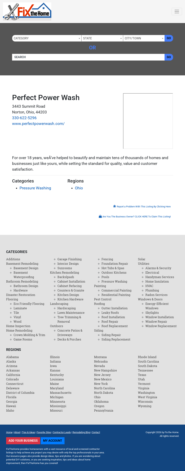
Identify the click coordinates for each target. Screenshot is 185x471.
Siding (98, 330)
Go (169, 38)
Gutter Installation (115, 308)
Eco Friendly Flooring (29, 304)
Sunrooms (64, 268)
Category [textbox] (21, 38)
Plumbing (152, 290)
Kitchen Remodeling (64, 272)
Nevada (99, 366)
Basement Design (26, 268)
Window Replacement (161, 326)
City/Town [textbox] (133, 38)
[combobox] (46, 38)
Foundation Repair (115, 263)
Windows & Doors (150, 299)
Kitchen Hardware (70, 299)
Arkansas (13, 370)
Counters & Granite (70, 290)
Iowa (53, 366)
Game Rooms (23, 339)
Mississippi (58, 406)
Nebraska (101, 361)
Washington (146, 393)
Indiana (55, 361)
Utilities (143, 263)
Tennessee (145, 370)
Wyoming (144, 406)
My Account (52, 440)
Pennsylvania (103, 410)
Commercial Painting (116, 290)
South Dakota (147, 366)
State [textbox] (87, 38)
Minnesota (57, 401)
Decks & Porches (69, 339)
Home (9, 432)
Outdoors (56, 326)
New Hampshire (105, 370)
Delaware (13, 388)
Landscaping (59, 304)
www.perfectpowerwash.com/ (38, 123)
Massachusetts (60, 393)
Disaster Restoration (20, 295)
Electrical (152, 272)
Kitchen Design (68, 295)
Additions (13, 259)
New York (101, 384)
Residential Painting (116, 295)
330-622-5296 (24, 118)
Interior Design (68, 263)
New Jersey (102, 375)
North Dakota (103, 393)
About (17, 432)
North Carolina (104, 388)
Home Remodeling (19, 330)
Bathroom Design (26, 286)
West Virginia (147, 397)
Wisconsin (145, 401)
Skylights (152, 312)
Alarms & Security (158, 268)
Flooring (12, 299)
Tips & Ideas (28, 432)
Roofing (99, 304)
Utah (141, 379)
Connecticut (14, 384)
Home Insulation (157, 281)
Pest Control (102, 299)
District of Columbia (20, 393)
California (13, 375)
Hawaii (11, 406)
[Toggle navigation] (177, 11)
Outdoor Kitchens (114, 272)
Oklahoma (101, 401)
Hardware (21, 290)
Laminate (20, 308)
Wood (18, 321)
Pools (105, 277)
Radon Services (156, 295)
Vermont (144, 384)
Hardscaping (66, 308)
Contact (96, 432)
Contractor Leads (62, 432)
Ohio (79, 188)
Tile (16, 312)
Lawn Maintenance (71, 312)
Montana (100, 357)
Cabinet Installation (71, 281)
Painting (100, 286)
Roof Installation (113, 317)
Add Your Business (23, 440)
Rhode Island (147, 357)
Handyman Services (159, 277)
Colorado (12, 379)
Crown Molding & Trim (29, 335)
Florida (11, 397)
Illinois (55, 357)
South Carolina (148, 361)
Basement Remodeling (22, 263)
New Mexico (103, 379)
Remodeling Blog (81, 432)
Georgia (11, 401)
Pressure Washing (35, 188)
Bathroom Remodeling (22, 281)
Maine (54, 384)
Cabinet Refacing (69, 286)
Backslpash (65, 277)
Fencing (107, 259)
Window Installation (159, 317)
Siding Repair (111, 335)
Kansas (55, 370)
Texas (142, 375)
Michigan (56, 397)
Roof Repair (110, 321)
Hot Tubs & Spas (113, 268)
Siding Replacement (116, 339)
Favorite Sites (44, 432)
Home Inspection (18, 326)
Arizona (11, 366)
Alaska (11, 361)
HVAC (149, 286)
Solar (141, 259)
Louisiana (57, 379)
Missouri (56, 410)
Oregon (99, 406)
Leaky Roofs (110, 312)
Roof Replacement (115, 326)
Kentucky (57, 375)
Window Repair (156, 321)
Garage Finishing (69, 259)
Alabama (12, 357)
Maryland (57, 388)
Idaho (10, 410)
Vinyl (17, 317)
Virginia (143, 388)
